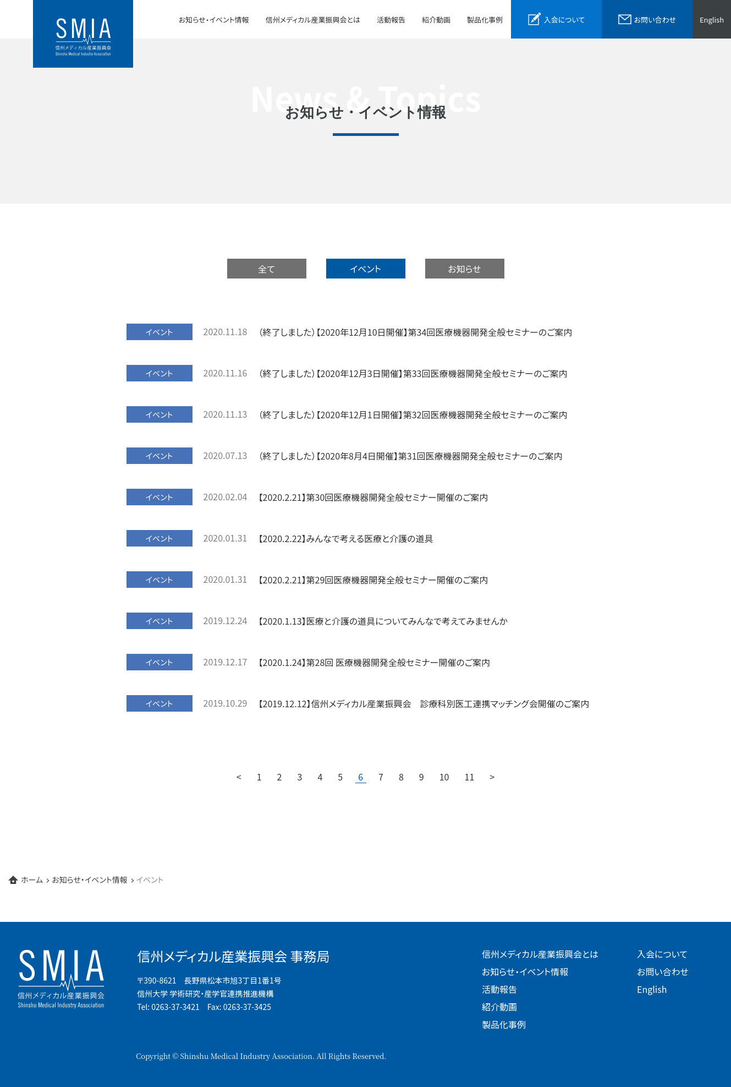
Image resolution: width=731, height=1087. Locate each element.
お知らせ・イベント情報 (214, 19)
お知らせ (464, 268)
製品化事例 (485, 19)
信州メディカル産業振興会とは (313, 19)
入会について (662, 953)
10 (444, 776)
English (712, 19)
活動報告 (391, 19)
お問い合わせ (663, 971)
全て (266, 268)
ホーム (32, 880)
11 (470, 776)
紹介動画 (436, 19)
